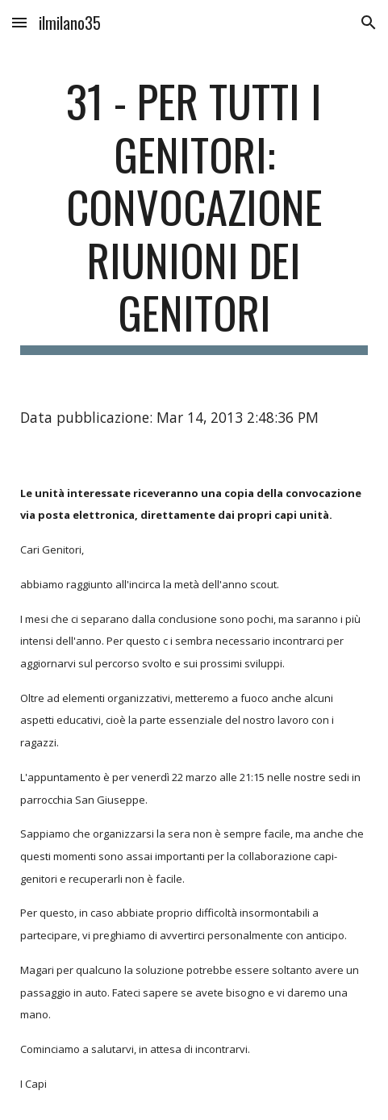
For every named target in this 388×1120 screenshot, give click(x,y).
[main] (194, 214)
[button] (19, 22)
